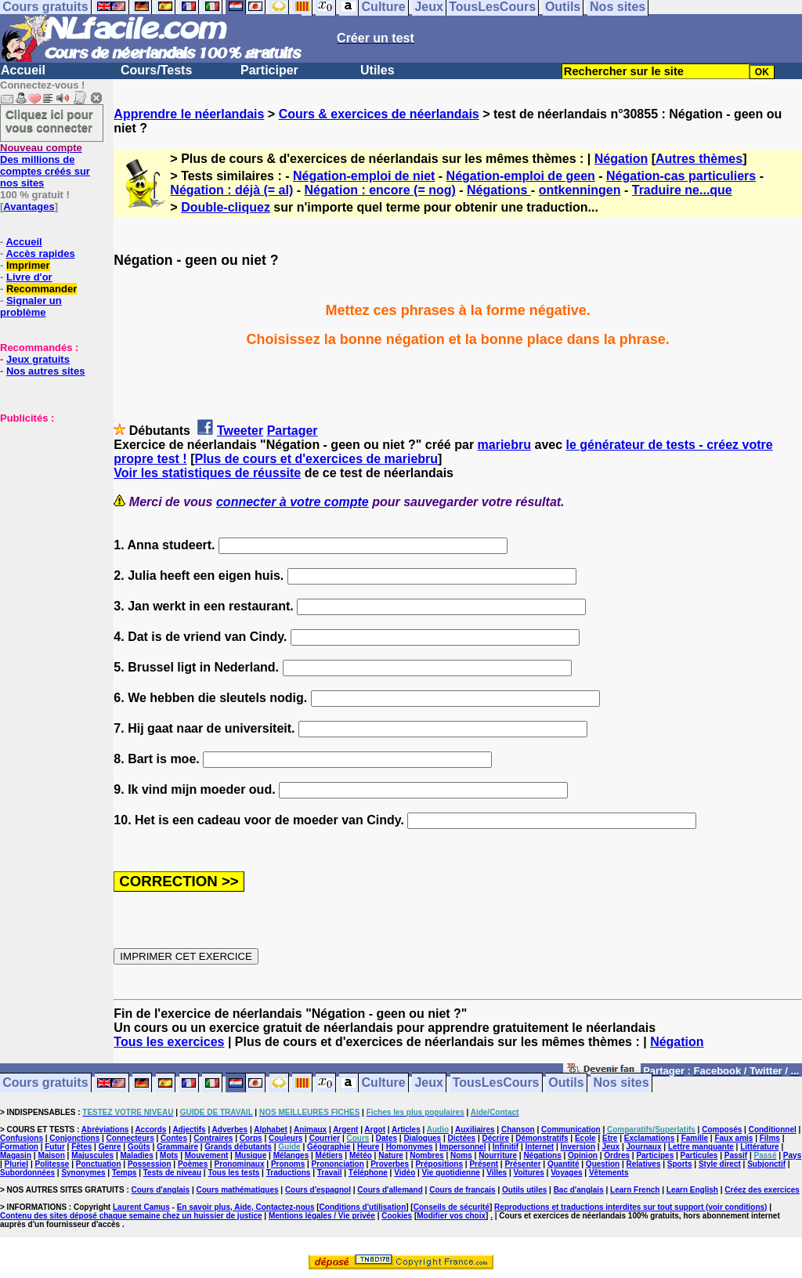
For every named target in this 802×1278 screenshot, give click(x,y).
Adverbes (230, 1129)
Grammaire (177, 1146)
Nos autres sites (45, 371)
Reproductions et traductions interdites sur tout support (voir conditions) (630, 1207)
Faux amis (733, 1138)
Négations (499, 190)
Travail (329, 1172)
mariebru (504, 444)
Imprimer (28, 265)
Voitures (529, 1172)
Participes (655, 1155)
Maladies (136, 1155)
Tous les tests (233, 1172)
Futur (55, 1146)
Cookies (396, 1215)
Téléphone (368, 1172)
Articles (406, 1129)
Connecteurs (130, 1138)
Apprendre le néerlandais (189, 114)
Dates (386, 1138)
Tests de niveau (172, 1172)
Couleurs (285, 1138)
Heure (368, 1146)
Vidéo (404, 1172)
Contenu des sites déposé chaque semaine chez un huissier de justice (131, 1215)
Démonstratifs (541, 1138)
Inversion (578, 1146)
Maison (51, 1155)
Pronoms (288, 1164)
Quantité (563, 1164)
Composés (722, 1129)
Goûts (139, 1146)
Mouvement (207, 1155)
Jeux (428, 1083)
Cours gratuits (45, 1083)
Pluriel (17, 1164)
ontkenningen (580, 190)
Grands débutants (238, 1146)
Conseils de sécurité (452, 1207)
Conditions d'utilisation (363, 1207)
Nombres (426, 1155)
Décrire (495, 1138)
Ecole (585, 1138)
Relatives (644, 1164)
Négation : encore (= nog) (379, 190)
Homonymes (409, 1146)
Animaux (310, 1129)
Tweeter (240, 430)
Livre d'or (29, 277)
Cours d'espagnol (318, 1190)
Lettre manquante (701, 1146)
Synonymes (83, 1172)
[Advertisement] (47, 502)
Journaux (644, 1146)
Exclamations (649, 1138)
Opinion (583, 1155)
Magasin (15, 1155)
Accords (150, 1129)
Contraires (213, 1138)
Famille (694, 1138)
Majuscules (92, 1155)
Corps (251, 1138)
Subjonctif (766, 1164)
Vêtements (609, 1172)
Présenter (522, 1164)
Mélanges (291, 1155)
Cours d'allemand (390, 1190)
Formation (19, 1146)
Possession (150, 1164)
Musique (251, 1155)
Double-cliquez (225, 207)
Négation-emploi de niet (364, 176)
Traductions (288, 1172)
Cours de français (462, 1190)
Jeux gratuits (38, 359)
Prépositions (439, 1164)
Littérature (759, 1146)
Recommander (41, 289)
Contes (174, 1138)
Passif (735, 1155)
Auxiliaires (475, 1129)
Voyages (566, 1172)
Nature (390, 1155)
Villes (496, 1172)
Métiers (329, 1155)
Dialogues (422, 1138)
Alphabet (270, 1129)
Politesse (52, 1164)
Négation (621, 158)
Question (603, 1164)
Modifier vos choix (451, 1215)
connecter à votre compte (292, 502)
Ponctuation (98, 1164)
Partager (292, 430)
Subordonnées (27, 1172)
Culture (384, 1083)
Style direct (720, 1164)
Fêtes (81, 1146)
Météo (360, 1155)
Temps (124, 1172)
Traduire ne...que (682, 190)
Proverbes (389, 1164)
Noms (461, 1155)
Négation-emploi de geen (520, 176)
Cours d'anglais (161, 1190)
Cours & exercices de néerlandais (379, 114)
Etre (609, 1138)
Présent (483, 1164)
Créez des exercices (762, 1190)
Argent (345, 1129)
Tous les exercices (169, 1041)
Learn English (692, 1190)
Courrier (324, 1138)
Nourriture (498, 1155)
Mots (169, 1155)
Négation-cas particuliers (681, 176)
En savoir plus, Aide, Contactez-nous (246, 1207)
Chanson (518, 1129)
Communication (571, 1129)
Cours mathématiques (238, 1190)
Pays (792, 1155)
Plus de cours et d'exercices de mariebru (316, 458)
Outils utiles (524, 1190)
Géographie (329, 1146)
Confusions (21, 1138)
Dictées (462, 1138)
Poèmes (193, 1164)
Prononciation (338, 1164)
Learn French (634, 1190)
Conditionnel (773, 1129)
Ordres (617, 1155)
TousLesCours (496, 1083)
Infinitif (505, 1146)
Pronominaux (240, 1164)
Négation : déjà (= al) (231, 190)
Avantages (28, 206)
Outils (565, 1083)
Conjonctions (74, 1138)
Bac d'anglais (579, 1190)
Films (770, 1138)
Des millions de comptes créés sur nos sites (45, 165)
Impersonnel (462, 1146)
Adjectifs (188, 1129)
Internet (540, 1146)
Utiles (377, 70)
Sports (679, 1164)
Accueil (23, 70)
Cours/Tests (156, 70)
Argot (374, 1129)
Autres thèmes (699, 158)
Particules (699, 1155)
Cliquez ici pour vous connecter (49, 120)
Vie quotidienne (451, 1172)
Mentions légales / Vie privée (322, 1215)
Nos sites (621, 1083)
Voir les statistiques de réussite (207, 473)
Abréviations (105, 1129)
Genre (110, 1146)
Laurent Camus (141, 1207)
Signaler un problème (31, 306)
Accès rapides (39, 253)
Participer (269, 70)
